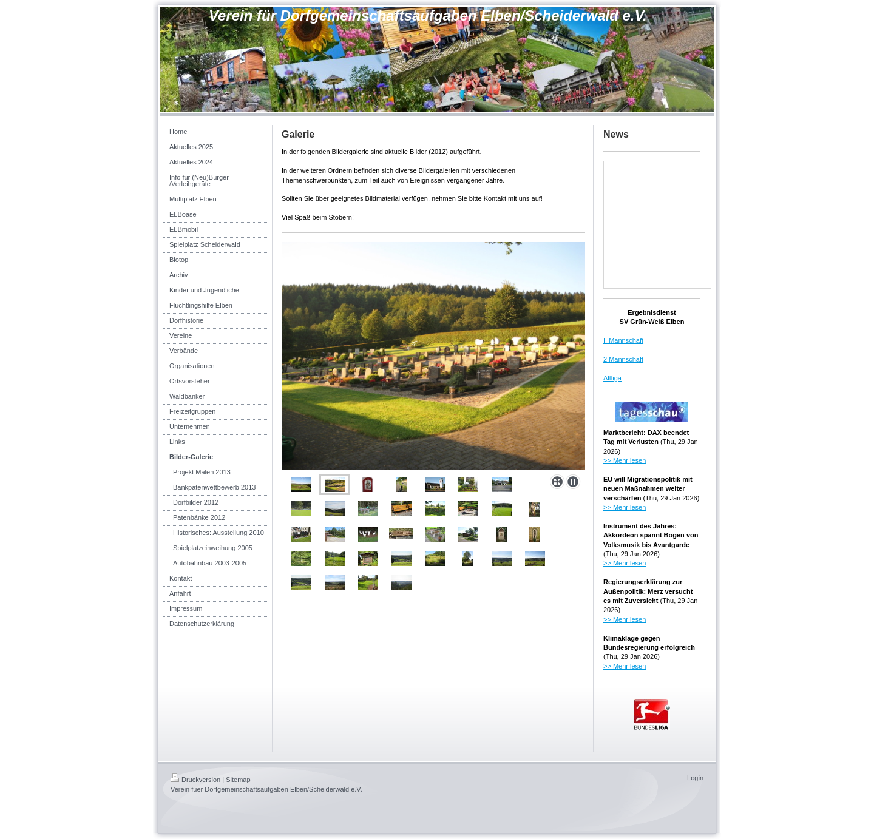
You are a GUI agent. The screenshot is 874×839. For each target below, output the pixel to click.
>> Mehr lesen (624, 460)
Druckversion (195, 779)
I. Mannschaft (623, 340)
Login (695, 777)
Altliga (612, 378)
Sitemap (238, 779)
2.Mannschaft (623, 359)
